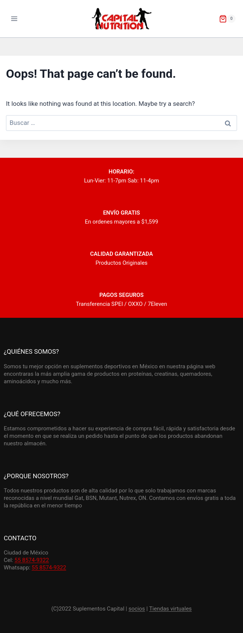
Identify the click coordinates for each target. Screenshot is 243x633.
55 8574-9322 (32, 560)
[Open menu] (14, 18)
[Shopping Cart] (227, 19)
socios (137, 608)
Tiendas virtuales (170, 608)
